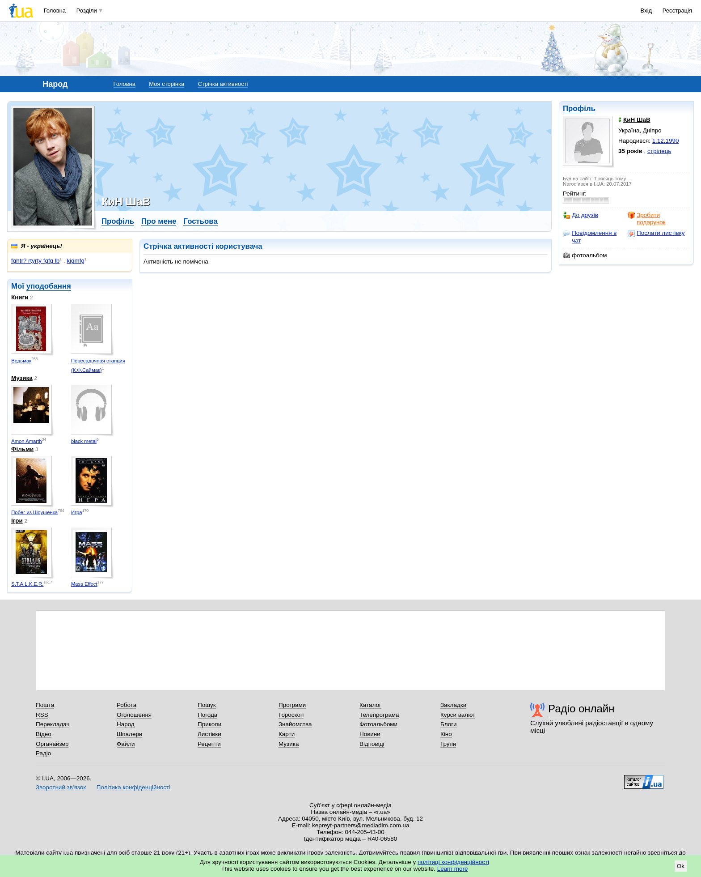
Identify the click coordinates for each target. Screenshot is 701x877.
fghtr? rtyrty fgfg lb (35, 260)
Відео (43, 734)
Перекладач (52, 724)
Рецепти (209, 744)
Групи (448, 744)
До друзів (580, 215)
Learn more (452, 868)
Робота (126, 705)
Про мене (159, 221)
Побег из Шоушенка (34, 512)
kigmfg (75, 260)
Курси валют (457, 714)
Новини (369, 734)
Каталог (370, 705)
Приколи (209, 724)
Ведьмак (21, 360)
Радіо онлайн (581, 708)
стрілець (659, 151)
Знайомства (295, 724)
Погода (207, 714)
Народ (126, 724)
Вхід (646, 10)
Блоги (448, 724)
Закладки (453, 705)
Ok (680, 866)
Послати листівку (656, 233)
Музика (22, 378)
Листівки (209, 734)
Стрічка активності (223, 84)
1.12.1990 (665, 140)
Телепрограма (379, 714)
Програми (292, 705)
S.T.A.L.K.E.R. (27, 584)
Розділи (86, 10)
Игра (76, 512)
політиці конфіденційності (453, 862)
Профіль (579, 108)
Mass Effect (84, 584)
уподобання (48, 286)
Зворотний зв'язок (61, 787)
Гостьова (200, 221)
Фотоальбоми (378, 724)
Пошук (207, 705)
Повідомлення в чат (590, 236)
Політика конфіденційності (133, 787)
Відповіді (371, 744)
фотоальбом (585, 255)
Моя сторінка (166, 84)
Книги (19, 297)
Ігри (17, 520)
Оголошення (134, 714)
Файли (126, 744)
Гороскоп (291, 714)
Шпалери (129, 734)
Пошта (45, 705)
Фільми (22, 449)
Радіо (43, 753)
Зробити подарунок (647, 219)
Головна (55, 10)
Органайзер (52, 744)
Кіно (446, 734)
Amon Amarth (26, 441)
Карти (287, 734)
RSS (42, 714)
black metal (84, 441)
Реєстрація (677, 10)
